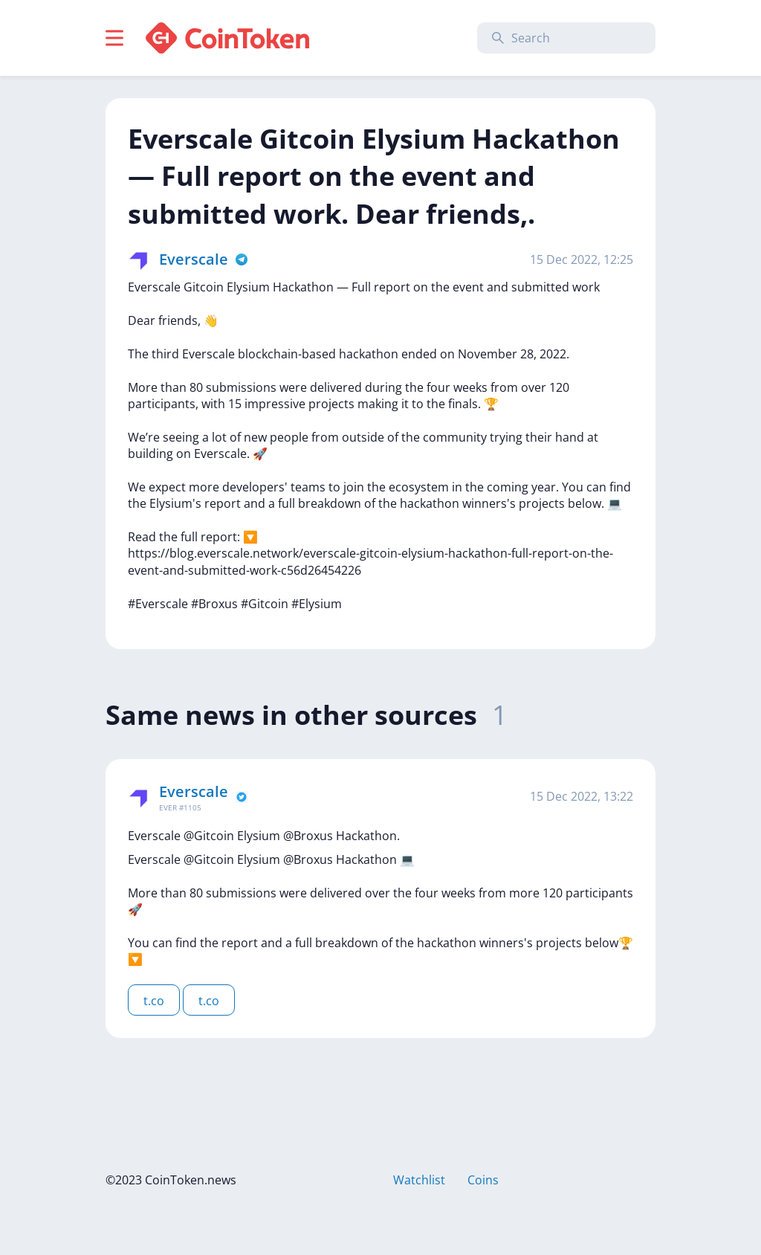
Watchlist (419, 1180)
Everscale (193, 259)
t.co (153, 1001)
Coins (483, 1180)
